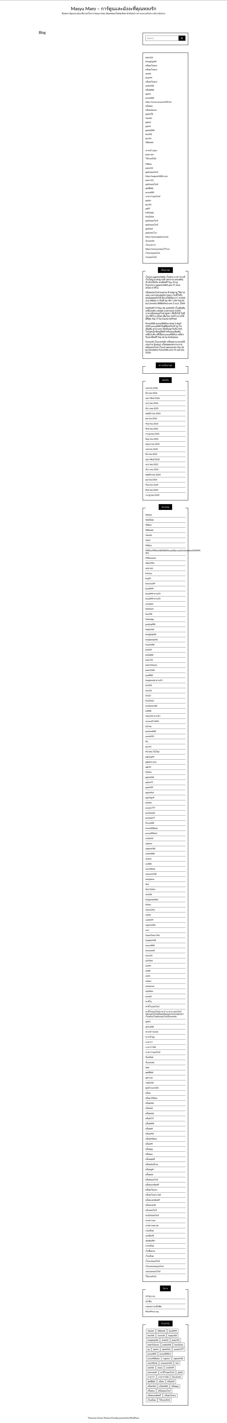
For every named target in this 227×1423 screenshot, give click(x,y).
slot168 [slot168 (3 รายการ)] (151, 1367)
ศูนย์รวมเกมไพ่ (152, 1088)
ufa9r (147, 976)
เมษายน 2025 (151, 449)
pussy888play (151, 828)
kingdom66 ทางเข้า (154, 680)
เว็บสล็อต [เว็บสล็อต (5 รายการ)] (152, 1400)
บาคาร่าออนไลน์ (152, 196)
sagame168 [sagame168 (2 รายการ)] (178, 1358)
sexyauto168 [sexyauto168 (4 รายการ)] (166, 1363)
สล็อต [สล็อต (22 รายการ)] (161, 1381)
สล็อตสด (149, 1174)
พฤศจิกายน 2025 (153, 413)
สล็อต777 (149, 1118)
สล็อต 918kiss (151, 1098)
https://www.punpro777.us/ (157, 249)
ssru (147, 930)
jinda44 (148, 77)
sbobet (148, 858)
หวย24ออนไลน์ (152, 1215)
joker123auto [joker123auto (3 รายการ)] (153, 1344)
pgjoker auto (151, 762)
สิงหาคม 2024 (151, 490)
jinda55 (148, 649)
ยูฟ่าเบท (149, 1077)
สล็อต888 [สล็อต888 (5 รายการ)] (163, 1386)
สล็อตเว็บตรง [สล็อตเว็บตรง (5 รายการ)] (170, 1395)
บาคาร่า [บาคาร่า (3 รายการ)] (151, 1377)
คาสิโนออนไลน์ (152, 1006)
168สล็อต (149, 520)
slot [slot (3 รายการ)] (177, 1363)
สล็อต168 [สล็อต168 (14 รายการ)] (152, 1386)
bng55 (148, 578)
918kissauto (150, 558)
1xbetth (148, 118)
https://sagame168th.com (156, 176)
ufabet (148, 981)
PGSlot (148, 772)
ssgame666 (150, 925)
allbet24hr (150, 563)
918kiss (148, 164)
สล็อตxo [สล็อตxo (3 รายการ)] (151, 1390)
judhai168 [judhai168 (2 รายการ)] (166, 1344)
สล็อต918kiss (151, 1139)
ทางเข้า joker (151, 150)
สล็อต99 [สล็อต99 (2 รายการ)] (170, 1381)
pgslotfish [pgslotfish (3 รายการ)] (166, 1349)
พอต (147, 1067)
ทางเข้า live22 (151, 1031)
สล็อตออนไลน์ (151, 1179)
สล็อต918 (149, 1133)
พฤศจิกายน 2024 (153, 474)
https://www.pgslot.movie (156, 237)
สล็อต (148, 1093)
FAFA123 (149, 609)
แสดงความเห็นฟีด (153, 1306)
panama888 (150, 731)
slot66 (148, 73)
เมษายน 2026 (151, 388)
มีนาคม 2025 (151, 454)
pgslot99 (149, 787)
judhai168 (149, 85)
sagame (148, 843)
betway (148, 573)
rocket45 (149, 838)
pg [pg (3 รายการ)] (149, 1349)
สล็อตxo (149, 106)
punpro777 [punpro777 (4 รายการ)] (179, 1349)
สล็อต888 (149, 90)
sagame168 (150, 848)
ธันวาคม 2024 (152, 469)
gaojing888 (150, 624)
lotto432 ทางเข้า (153, 716)
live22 (148, 695)
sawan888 (150, 853)
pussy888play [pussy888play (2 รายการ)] (154, 1358)
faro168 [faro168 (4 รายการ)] (151, 1335)
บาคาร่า (149, 1042)
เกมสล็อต (149, 1230)
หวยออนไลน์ (151, 257)
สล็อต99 (149, 1144)
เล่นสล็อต (149, 1246)
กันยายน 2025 (151, 423)
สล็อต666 (149, 1113)
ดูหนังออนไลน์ (151, 172)
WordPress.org (152, 1311)
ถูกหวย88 (149, 1026)
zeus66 (148, 996)
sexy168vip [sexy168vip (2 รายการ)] (152, 1363)
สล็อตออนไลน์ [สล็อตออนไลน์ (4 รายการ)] (164, 1390)
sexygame (149, 879)
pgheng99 (149, 757)
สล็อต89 (149, 1128)
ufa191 (148, 966)
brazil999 (149, 588)
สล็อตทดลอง (151, 110)
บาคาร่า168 (150, 1047)
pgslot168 (149, 777)
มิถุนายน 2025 (151, 439)
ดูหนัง (148, 1021)
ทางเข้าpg (149, 1037)
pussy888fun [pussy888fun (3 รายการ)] (165, 1354)
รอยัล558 (149, 1082)
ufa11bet (149, 960)
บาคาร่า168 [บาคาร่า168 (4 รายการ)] (163, 1377)
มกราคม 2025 (151, 464)
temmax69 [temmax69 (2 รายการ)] (152, 1372)
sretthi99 (149, 920)
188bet (148, 525)
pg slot (148, 138)
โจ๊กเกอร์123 (150, 158)
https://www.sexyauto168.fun (158, 102)
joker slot (149, 154)
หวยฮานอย (150, 1220)
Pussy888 (149, 823)
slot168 (148, 894)
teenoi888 (150, 945)
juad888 (149, 675)
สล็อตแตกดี (150, 1205)
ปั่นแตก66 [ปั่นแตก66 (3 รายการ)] (176, 1377)
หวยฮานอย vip (152, 1225)
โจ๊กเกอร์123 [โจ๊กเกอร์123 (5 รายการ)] (164, 1400)
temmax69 (150, 950)
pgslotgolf (149, 797)
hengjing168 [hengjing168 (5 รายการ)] (153, 1340)
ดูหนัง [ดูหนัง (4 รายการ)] (180, 1372)
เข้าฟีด (148, 1301)
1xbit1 (147, 540)
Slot (147, 884)
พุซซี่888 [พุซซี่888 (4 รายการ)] (151, 1381)
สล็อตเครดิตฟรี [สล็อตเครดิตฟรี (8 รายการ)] (154, 1395)
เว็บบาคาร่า (150, 245)
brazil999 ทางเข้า (153, 593)
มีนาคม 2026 (151, 393)
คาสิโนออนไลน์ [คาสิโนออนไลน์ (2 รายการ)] (167, 1372)
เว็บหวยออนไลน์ (152, 253)
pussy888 (149, 98)
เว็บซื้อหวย (150, 1251)
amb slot (149, 568)
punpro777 (150, 808)
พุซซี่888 (149, 188)
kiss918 (148, 134)
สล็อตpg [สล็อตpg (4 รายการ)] (175, 1386)
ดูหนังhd (149, 228)
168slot (148, 515)
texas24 (148, 955)
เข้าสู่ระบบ (150, 1296)
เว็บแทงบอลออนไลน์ (154, 1266)
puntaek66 (150, 813)
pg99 (147, 208)
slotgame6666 (151, 899)
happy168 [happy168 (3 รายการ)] (172, 1335)
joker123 (149, 57)
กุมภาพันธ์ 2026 (152, 398)
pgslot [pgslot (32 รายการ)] (156, 1349)
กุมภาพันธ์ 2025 (152, 459)
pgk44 (148, 767)
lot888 (148, 711)
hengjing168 (150, 634)
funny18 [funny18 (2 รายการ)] (161, 1335)
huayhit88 (149, 644)
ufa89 (148, 971)
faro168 (148, 614)
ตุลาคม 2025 (151, 418)
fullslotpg (149, 212)
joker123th (150, 670)
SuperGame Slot (152, 935)
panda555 (149, 736)
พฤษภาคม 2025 (152, 444)
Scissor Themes (104, 1418)
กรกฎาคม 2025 (152, 434)
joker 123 (149, 180)
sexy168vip (150, 869)
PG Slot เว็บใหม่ (152, 751)
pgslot (148, 94)
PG (146, 741)
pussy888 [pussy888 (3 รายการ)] (152, 1354)
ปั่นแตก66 (149, 241)
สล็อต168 (149, 1103)
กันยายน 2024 (151, 484)
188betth (149, 142)
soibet (148, 915)
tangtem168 (150, 940)
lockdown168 (151, 706)
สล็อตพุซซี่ (150, 1159)
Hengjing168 (150, 61)
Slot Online (150, 889)
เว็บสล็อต (149, 1256)
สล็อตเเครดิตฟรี (152, 1200)
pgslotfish (149, 792)
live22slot (149, 216)
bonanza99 (150, 583)
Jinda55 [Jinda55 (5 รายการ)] (165, 1340)
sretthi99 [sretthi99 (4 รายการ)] (170, 1367)
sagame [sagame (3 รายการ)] (166, 1358)
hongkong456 (151, 639)
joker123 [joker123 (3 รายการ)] (175, 1340)
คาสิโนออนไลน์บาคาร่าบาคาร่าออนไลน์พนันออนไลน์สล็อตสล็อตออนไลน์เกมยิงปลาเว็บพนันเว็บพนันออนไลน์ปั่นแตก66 (164, 1014)
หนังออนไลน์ (151, 1210)
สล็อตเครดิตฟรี (152, 1184)
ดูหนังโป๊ (149, 114)
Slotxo (148, 904)
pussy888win (151, 833)
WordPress (134, 1418)
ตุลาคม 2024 (151, 479)
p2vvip (148, 726)
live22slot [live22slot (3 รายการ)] (178, 1344)
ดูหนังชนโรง (151, 232)
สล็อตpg (149, 1149)
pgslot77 (149, 782)
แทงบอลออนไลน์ (152, 1271)
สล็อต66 (149, 1108)
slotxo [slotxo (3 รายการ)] (160, 1367)
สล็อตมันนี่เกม (151, 1164)
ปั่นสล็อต (149, 1057)
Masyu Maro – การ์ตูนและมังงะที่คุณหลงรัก (113, 8)
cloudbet (149, 604)
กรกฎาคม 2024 (152, 495)
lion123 (148, 690)
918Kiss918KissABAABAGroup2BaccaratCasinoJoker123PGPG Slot (165, 551)
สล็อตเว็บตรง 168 (153, 1195)
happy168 (149, 629)
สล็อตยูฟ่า (149, 1169)
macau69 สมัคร (152, 721)
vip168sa (149, 991)
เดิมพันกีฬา (150, 1240)
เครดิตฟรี (149, 1235)
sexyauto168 (151, 874)
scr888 (148, 864)
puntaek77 (150, 818)
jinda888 (149, 655)
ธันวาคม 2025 (151, 408)
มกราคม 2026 (151, 403)
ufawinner (149, 986)
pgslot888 (149, 130)
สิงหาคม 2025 (151, 428)
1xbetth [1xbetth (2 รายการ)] (151, 1331)
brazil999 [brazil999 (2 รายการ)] (173, 1331)
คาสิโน (148, 1001)
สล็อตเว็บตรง (151, 65)
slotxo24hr (150, 909)
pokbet (148, 802)
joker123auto (151, 665)
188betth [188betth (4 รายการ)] (161, 1331)
